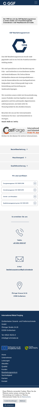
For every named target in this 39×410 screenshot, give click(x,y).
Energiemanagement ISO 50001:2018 (13, 183)
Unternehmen (7, 358)
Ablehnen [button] (22, 401)
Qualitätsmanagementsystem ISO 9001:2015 (15, 203)
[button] (35, 2)
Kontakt (4, 381)
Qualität (4, 366)
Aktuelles (5, 363)
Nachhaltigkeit (7, 375)
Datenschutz (26, 397)
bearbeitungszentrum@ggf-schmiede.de (19, 270)
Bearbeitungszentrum (9, 372)
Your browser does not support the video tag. (19, 10)
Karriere (4, 378)
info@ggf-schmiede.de (10, 338)
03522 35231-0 (10, 335)
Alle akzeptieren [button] (9, 405)
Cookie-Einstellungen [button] (10, 401)
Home (4, 355)
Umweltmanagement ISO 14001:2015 (13, 190)
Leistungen (6, 361)
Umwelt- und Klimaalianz (10, 196)
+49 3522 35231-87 (19, 243)
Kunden (4, 369)
